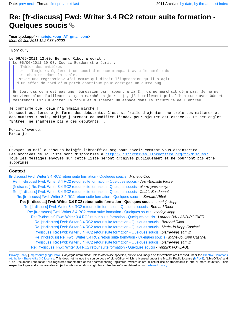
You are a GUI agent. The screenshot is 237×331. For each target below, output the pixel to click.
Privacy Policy (18, 279)
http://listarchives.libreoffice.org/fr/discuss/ (156, 176)
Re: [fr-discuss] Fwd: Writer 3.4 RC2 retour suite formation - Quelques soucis (75, 206)
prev (22, 4)
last (76, 4)
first (53, 4)
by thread (201, 4)
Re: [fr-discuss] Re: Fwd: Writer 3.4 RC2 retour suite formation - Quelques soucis (100, 261)
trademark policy (156, 289)
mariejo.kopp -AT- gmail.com (63, 36)
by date (186, 4)
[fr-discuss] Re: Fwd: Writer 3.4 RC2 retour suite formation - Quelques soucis (75, 211)
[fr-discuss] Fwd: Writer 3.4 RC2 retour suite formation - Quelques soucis (67, 201)
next (30, 4)
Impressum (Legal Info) (45, 279)
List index (220, 4)
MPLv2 (198, 282)
